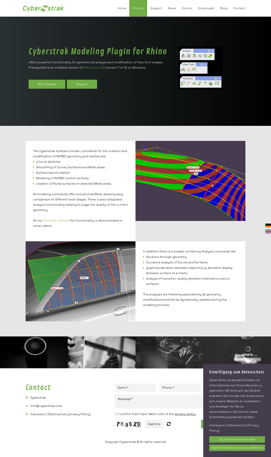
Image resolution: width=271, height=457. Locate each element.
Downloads (206, 8)
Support (156, 8)
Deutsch (268, 226)
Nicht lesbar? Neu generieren (169, 424)
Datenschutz (57, 414)
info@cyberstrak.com (46, 406)
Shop (224, 8)
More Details (47, 84)
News (172, 8)
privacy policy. (185, 414)
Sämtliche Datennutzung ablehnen (237, 448)
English (268, 231)
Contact (239, 8)
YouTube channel (56, 220)
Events (187, 8)
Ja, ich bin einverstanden (237, 439)
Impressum (38, 414)
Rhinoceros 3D (93, 68)
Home (122, 8)
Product (138, 8)
